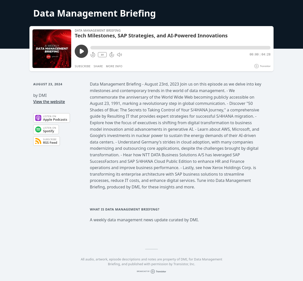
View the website (49, 101)
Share (98, 66)
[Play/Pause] (51, 48)
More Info (114, 66)
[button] (180, 47)
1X (102, 54)
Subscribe (83, 66)
